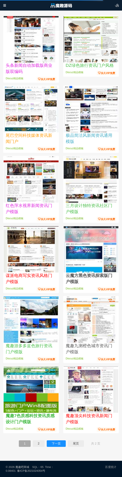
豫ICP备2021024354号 (32, 470)
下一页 (56, 443)
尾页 (76, 443)
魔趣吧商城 (22, 467)
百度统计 (110, 467)
